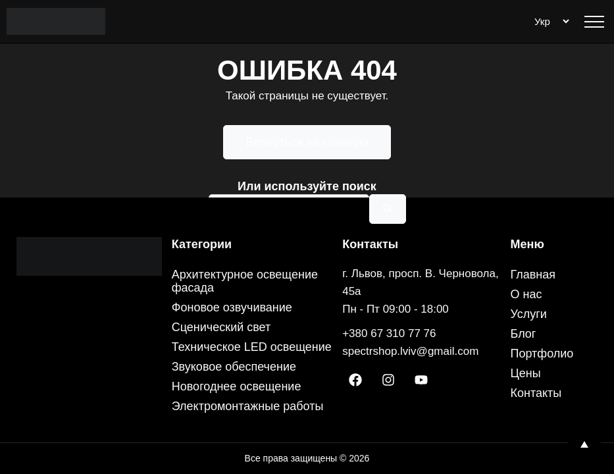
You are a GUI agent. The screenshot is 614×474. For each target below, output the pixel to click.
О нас (526, 294)
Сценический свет (221, 327)
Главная (533, 274)
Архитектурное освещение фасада (245, 281)
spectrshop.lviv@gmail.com (410, 351)
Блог (523, 333)
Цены (526, 373)
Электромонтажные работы (248, 406)
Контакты (536, 393)
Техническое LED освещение (252, 347)
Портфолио (542, 353)
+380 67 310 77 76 (389, 333)
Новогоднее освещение (236, 386)
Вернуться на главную (307, 142)
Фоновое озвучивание (232, 307)
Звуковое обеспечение (234, 366)
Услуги (529, 314)
